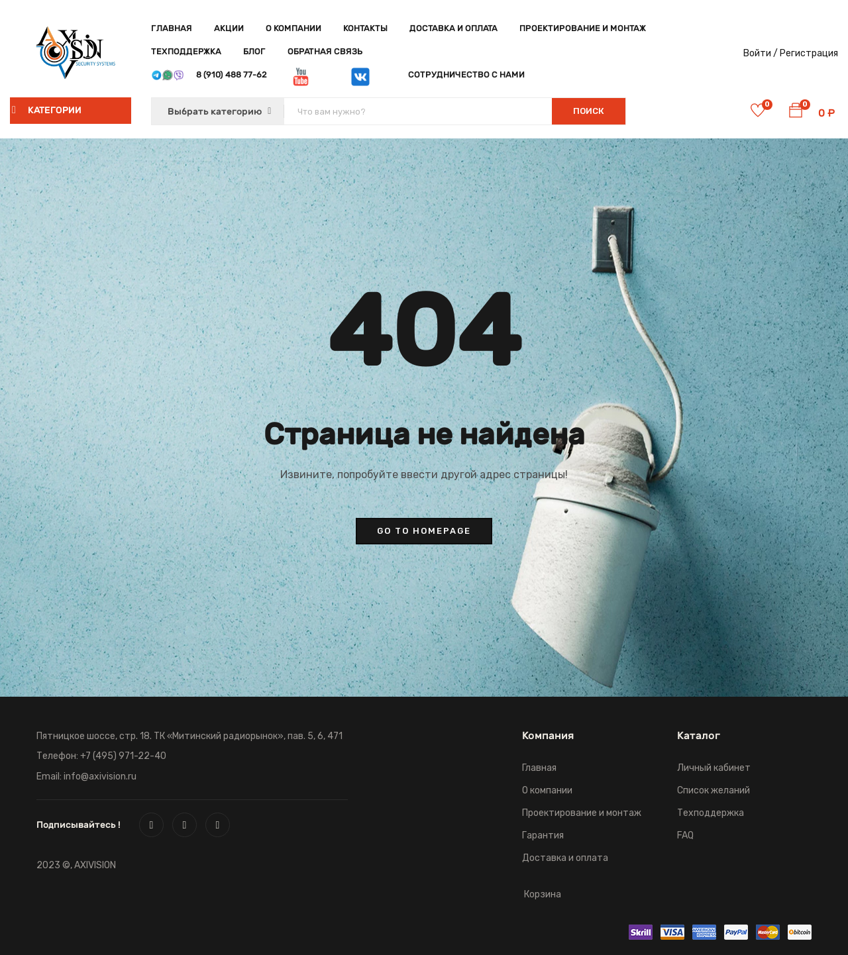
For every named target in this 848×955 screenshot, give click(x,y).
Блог (254, 51)
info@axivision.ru (100, 776)
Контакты (365, 28)
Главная (171, 28)
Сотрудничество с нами (466, 74)
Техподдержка (186, 51)
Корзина (542, 894)
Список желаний (713, 790)
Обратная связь (325, 51)
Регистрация (809, 53)
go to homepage (424, 531)
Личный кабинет (714, 768)
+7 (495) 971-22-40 (123, 756)
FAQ (685, 835)
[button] (795, 113)
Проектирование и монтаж (582, 28)
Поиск (588, 111)
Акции (229, 28)
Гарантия (543, 835)
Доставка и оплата (453, 28)
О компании (293, 28)
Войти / (760, 53)
